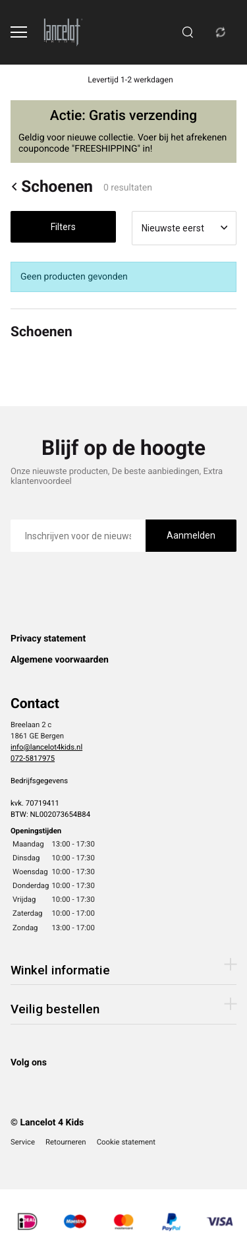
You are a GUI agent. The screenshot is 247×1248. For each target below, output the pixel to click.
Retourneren (65, 1141)
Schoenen (52, 186)
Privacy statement (48, 639)
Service (23, 1141)
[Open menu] (19, 32)
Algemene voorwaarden (60, 660)
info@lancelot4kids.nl (46, 747)
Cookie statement (126, 1141)
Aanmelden (191, 535)
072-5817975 (33, 758)
